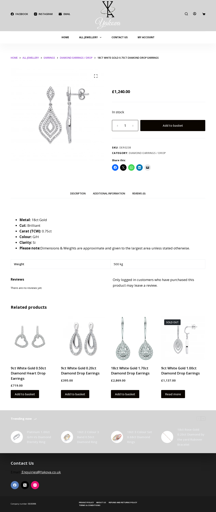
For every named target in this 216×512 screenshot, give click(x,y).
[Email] (64, 14)
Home (65, 37)
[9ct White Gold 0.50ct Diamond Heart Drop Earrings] (33, 338)
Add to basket (173, 125)
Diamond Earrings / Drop (147, 153)
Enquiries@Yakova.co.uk (41, 472)
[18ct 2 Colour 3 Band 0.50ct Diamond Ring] (67, 437)
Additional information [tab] (109, 193)
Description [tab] (78, 193)
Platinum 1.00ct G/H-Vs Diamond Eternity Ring (39, 437)
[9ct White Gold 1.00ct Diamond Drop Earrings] (183, 338)
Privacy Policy (86, 502)
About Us (101, 502)
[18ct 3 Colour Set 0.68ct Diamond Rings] (117, 437)
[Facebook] (19, 14)
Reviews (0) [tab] (139, 193)
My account (146, 37)
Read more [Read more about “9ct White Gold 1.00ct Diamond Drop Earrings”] (173, 394)
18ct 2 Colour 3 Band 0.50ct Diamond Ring (88, 437)
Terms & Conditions (89, 505)
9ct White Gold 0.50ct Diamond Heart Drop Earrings (28, 373)
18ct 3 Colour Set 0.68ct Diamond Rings (139, 437)
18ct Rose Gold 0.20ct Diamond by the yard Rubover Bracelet (190, 436)
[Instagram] (43, 14)
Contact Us (120, 37)
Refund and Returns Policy (123, 502)
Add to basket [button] (25, 394)
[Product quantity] (125, 125)
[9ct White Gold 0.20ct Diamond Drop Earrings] (83, 338)
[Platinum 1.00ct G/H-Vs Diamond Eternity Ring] (17, 437)
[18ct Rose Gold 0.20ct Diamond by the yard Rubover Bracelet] (167, 437)
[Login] (194, 13)
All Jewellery (91, 37)
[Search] (186, 13)
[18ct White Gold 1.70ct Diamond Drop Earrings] (133, 338)
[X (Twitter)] (25, 485)
